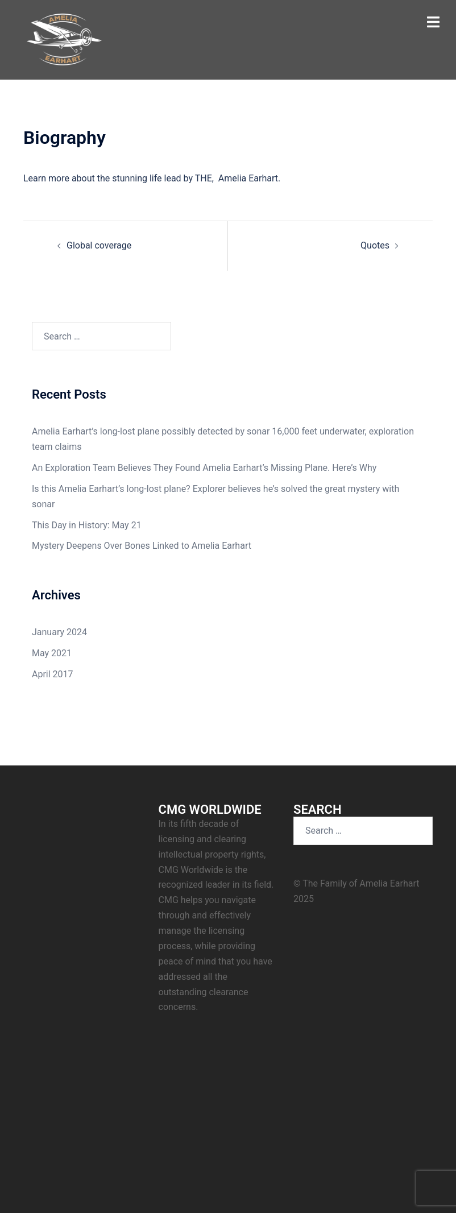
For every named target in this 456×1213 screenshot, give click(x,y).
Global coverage (99, 245)
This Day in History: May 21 (87, 525)
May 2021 (52, 653)
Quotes (374, 245)
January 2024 (59, 632)
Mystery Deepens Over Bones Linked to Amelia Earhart (141, 545)
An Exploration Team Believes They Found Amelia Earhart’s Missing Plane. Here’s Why (204, 467)
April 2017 (52, 674)
